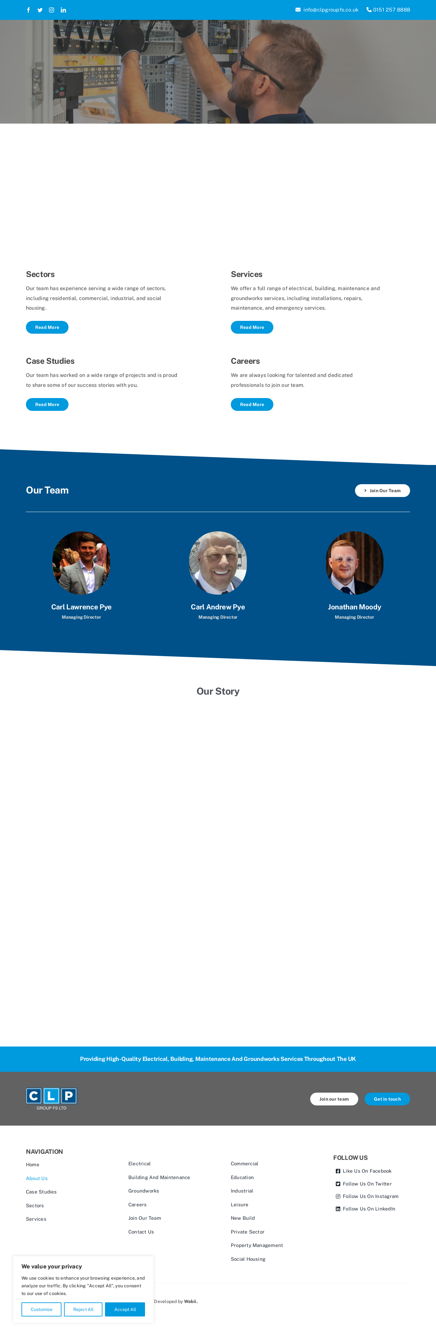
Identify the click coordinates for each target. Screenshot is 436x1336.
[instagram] (51, 9)
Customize (41, 1309)
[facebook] (28, 9)
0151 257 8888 (388, 10)
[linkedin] (63, 9)
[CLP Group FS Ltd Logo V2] (51, 1090)
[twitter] (40, 9)
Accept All (125, 1309)
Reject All (83, 1309)
